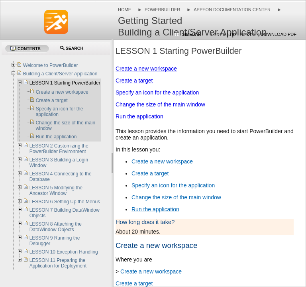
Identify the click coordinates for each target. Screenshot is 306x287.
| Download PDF (277, 34)
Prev (220, 34)
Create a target (134, 80)
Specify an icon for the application (157, 92)
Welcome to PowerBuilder (50, 65)
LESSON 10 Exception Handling (63, 252)
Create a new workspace (146, 68)
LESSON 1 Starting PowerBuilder (64, 83)
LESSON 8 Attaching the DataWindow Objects (55, 226)
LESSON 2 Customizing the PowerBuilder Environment (58, 148)
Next (246, 34)
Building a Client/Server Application (60, 74)
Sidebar (191, 34)
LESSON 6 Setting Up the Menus (64, 201)
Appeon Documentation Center (232, 9)
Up (233, 34)
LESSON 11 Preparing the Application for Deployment (57, 263)
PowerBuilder (162, 9)
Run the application (139, 116)
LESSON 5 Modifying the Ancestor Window (55, 190)
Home (124, 9)
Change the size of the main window (160, 104)
